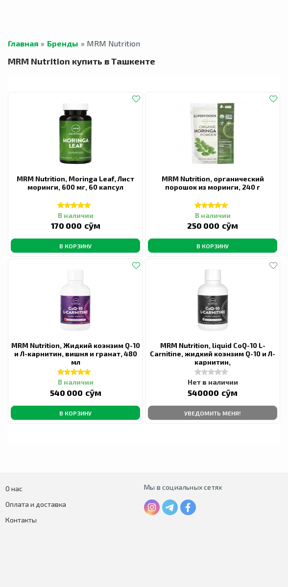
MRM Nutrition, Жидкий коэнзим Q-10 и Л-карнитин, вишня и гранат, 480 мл (75, 353)
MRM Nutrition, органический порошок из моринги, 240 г (213, 182)
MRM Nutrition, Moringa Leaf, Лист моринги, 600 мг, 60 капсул (75, 182)
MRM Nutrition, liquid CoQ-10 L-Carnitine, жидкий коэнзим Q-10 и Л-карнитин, (212, 353)
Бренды (62, 43)
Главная (23, 43)
